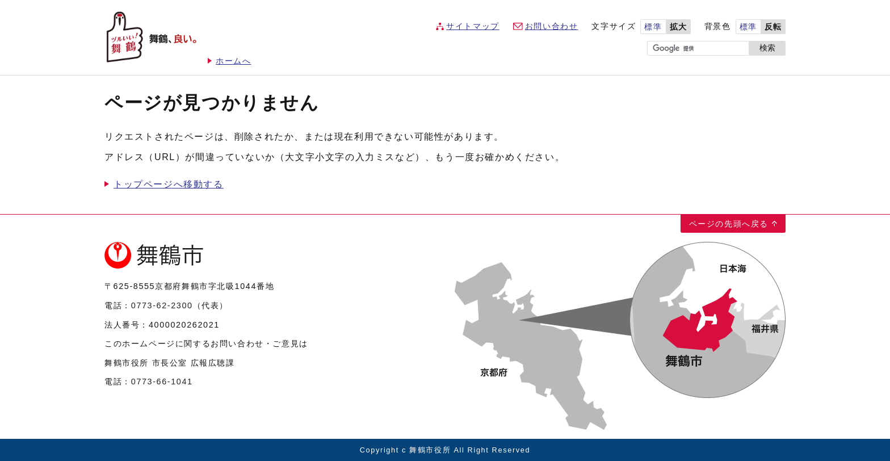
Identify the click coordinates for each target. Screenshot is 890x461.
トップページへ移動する (169, 184)
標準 (653, 27)
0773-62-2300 (162, 305)
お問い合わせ (551, 26)
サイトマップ (472, 26)
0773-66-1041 (162, 381)
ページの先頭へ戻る (729, 223)
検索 (767, 48)
